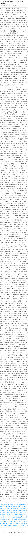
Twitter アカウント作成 (15, 510)
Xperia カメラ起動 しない (6, 508)
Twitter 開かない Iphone (21, 523)
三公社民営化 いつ (20, 521)
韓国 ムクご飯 (21, 506)
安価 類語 (21, 515)
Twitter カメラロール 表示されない (9, 504)
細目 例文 (18, 517)
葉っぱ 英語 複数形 (10, 521)
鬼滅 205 (15, 506)
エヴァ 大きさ (8, 506)
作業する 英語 (3, 525)
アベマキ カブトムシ (19, 513)
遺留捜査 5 (5, 519)
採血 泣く (4, 513)
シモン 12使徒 (14, 515)
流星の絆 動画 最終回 (13, 525)
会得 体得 (7, 515)
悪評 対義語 (10, 513)
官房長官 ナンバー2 (18, 508)
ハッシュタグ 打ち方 (9, 517)
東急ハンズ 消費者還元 (15, 519)
